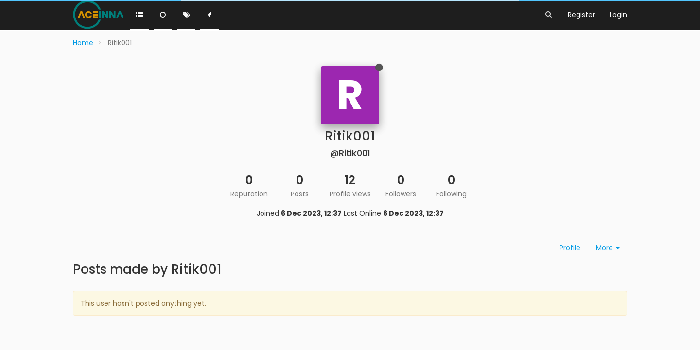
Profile (570, 248)
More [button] (608, 248)
